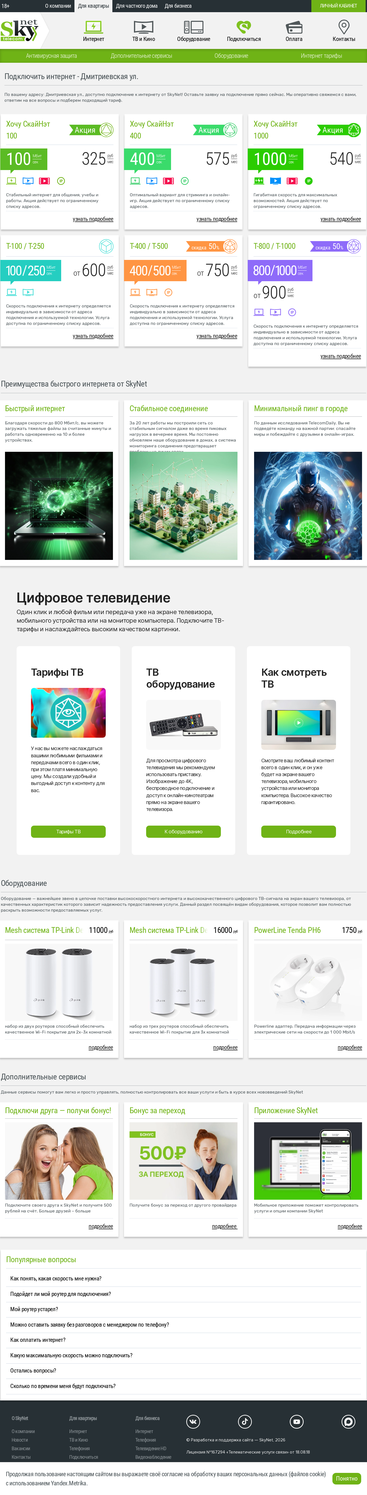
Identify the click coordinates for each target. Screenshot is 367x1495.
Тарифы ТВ (68, 831)
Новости (20, 1440)
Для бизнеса (178, 6)
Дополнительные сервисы (43, 1076)
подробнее (101, 1047)
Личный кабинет (338, 6)
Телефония (79, 1448)
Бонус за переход (157, 1110)
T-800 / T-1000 (274, 246)
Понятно (347, 1478)
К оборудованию (183, 831)
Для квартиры (93, 6)
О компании (58, 6)
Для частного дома (137, 6)
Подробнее (298, 831)
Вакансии (21, 1448)
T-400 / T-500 (149, 246)
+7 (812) (262, 6)
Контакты (21, 1457)
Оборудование (24, 883)
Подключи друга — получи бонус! (58, 1110)
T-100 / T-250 (25, 246)
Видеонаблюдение (153, 1457)
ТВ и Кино (78, 1440)
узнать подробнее (93, 219)
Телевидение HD (150, 1448)
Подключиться (83, 1457)
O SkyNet (20, 1418)
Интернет (78, 1431)
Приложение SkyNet (286, 1110)
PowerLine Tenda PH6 (287, 930)
